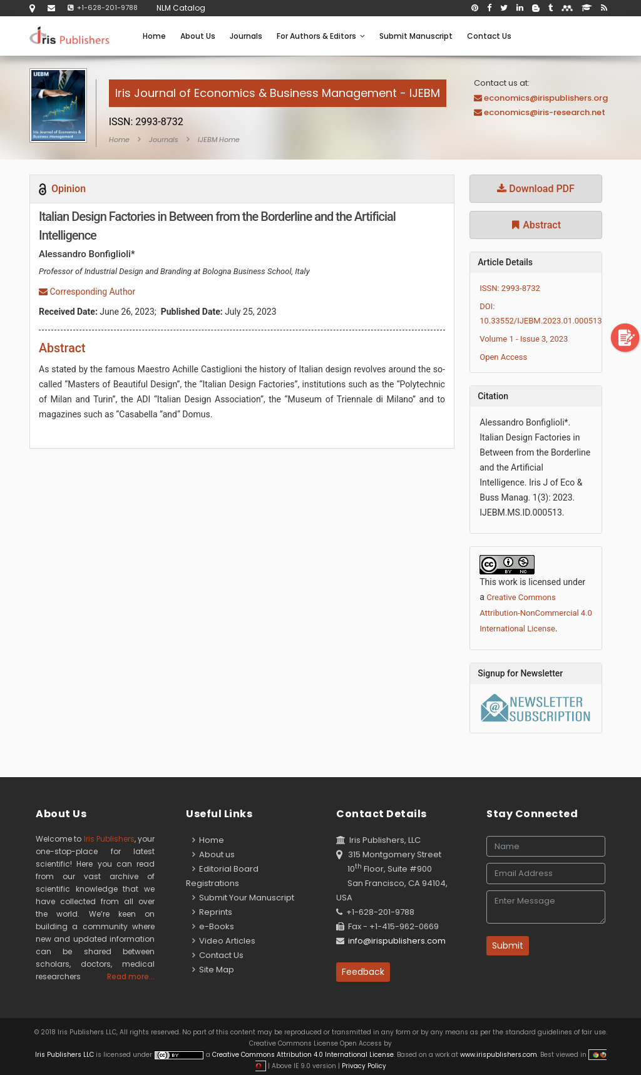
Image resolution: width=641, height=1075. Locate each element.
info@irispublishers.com (397, 941)
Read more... (131, 976)
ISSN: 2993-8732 (509, 288)
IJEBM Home (219, 140)
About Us (197, 36)
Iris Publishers (109, 838)
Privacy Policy (363, 1066)
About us (213, 854)
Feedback (363, 971)
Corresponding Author (87, 292)
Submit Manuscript (416, 36)
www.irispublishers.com (498, 1054)
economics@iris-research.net (544, 112)
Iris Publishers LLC (65, 1054)
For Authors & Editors (321, 36)
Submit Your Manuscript (243, 898)
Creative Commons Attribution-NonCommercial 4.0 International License (535, 613)
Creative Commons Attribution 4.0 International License (303, 1054)
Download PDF (536, 189)
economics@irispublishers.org (546, 98)
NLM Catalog (180, 8)
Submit (507, 945)
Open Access (503, 357)
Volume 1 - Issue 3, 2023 (523, 339)
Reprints (212, 912)
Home (154, 36)
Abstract (536, 225)
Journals (246, 36)
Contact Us (489, 36)
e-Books (213, 926)
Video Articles (223, 941)
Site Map (213, 970)
